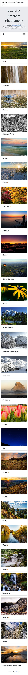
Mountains (6, 376)
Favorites (6, 231)
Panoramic (6, 400)
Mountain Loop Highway (11, 352)
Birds (4, 110)
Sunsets (5, 497)
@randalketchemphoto (16, 25)
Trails (4, 521)
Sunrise (5, 472)
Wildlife (5, 617)
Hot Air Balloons (8, 279)
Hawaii (5, 255)
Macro (5, 303)
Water (5, 569)
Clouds (5, 158)
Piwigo (17, 672)
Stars (4, 448)
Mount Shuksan (8, 327)
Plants (5, 424)
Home (3, 34)
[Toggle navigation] (4, 5)
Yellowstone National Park (12, 666)
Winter (5, 641)
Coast (5, 182)
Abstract (6, 86)
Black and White (8, 134)
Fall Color (6, 206)
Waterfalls (6, 593)
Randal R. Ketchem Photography (13, 2)
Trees (5, 545)
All (4, 62)
